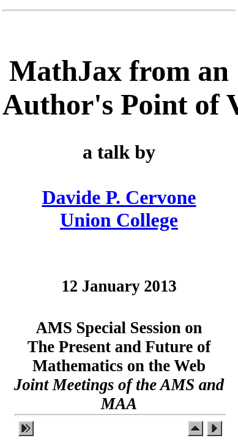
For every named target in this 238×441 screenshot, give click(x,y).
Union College (119, 220)
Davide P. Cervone (119, 197)
